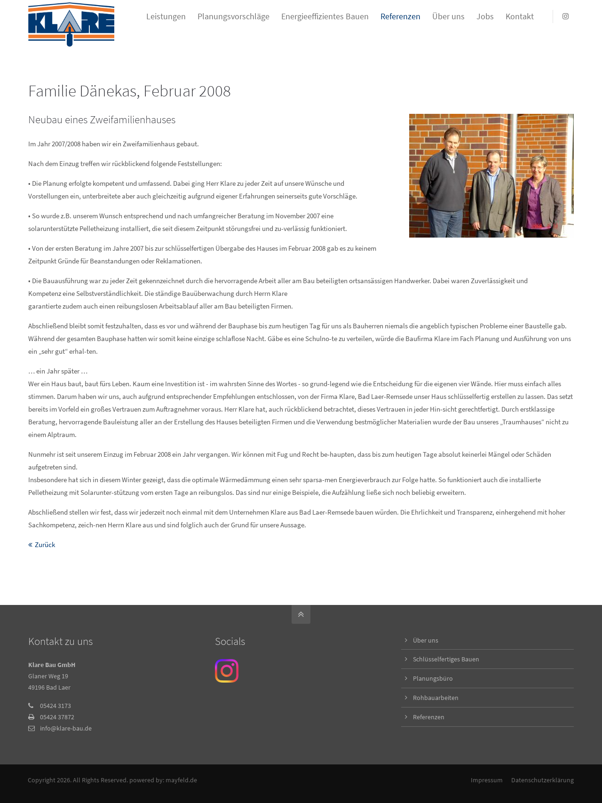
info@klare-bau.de (66, 728)
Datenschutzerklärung (542, 780)
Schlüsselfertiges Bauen (446, 659)
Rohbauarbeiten (436, 697)
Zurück (45, 544)
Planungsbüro (433, 678)
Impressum (487, 780)
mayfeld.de (182, 780)
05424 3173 (55, 705)
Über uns (425, 640)
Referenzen (428, 717)
